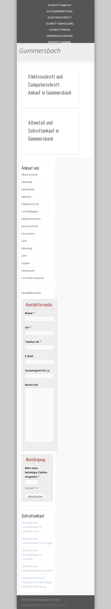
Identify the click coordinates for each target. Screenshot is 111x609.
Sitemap (27, 605)
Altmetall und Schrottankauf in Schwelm (32, 554)
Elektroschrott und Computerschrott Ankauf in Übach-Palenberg (37, 582)
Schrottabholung (60, 23)
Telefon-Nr (33, 342)
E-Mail (29, 356)
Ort (28, 327)
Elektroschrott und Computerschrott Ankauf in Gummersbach (49, 84)
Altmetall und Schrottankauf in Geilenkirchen (32, 527)
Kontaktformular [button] (31, 293)
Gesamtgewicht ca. (37, 370)
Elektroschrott (60, 17)
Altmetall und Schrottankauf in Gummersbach (43, 130)
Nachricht (31, 385)
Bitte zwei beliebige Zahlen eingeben (36, 472)
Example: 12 (31, 487)
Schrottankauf (59, 4)
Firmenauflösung (59, 35)
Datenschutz (42, 605)
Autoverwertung (60, 10)
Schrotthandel (59, 41)
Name (30, 313)
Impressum (59, 605)
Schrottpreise (59, 29)
